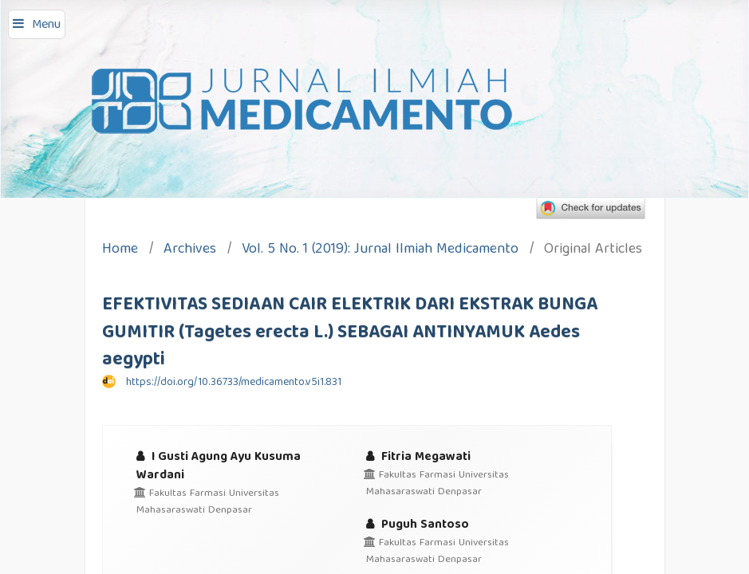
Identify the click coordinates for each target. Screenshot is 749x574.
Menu (46, 25)
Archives (190, 250)
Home (120, 250)
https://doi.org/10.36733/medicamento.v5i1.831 (233, 382)
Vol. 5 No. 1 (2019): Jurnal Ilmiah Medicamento (380, 250)
